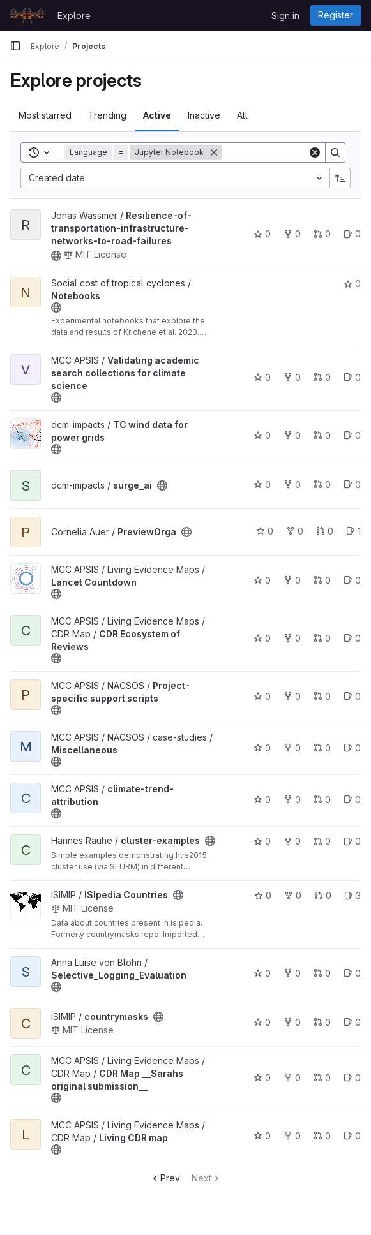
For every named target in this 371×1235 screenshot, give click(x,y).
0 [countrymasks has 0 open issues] (352, 1022)
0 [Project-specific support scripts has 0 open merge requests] (322, 696)
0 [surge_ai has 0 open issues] (352, 484)
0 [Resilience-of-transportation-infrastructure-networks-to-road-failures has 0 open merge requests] (322, 233)
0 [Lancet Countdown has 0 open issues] (352, 580)
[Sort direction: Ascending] (340, 178)
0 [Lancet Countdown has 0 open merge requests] (322, 580)
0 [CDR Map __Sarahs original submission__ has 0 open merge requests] (322, 1077)
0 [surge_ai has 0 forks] (292, 484)
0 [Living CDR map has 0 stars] (262, 1135)
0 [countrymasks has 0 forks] (292, 1022)
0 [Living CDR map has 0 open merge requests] (322, 1135)
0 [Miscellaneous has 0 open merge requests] (322, 748)
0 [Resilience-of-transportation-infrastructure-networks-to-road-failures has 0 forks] (292, 233)
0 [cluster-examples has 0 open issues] (352, 841)
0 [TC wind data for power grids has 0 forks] (292, 435)
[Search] (335, 152)
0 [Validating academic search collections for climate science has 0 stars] (262, 377)
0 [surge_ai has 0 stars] (262, 484)
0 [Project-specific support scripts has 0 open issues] (352, 696)
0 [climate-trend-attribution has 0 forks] (292, 799)
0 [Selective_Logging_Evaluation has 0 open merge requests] (322, 973)
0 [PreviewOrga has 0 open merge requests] (324, 531)
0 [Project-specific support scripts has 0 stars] (262, 696)
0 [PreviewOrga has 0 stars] (264, 531)
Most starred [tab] (45, 115)
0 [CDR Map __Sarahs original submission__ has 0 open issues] (352, 1077)
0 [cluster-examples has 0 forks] (292, 841)
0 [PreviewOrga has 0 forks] (294, 531)
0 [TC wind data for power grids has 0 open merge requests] (322, 435)
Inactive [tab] (204, 115)
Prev (165, 1177)
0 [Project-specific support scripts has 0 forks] (292, 696)
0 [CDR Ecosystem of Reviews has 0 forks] (292, 638)
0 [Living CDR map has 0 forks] (292, 1135)
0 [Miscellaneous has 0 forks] (292, 748)
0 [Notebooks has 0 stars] (352, 283)
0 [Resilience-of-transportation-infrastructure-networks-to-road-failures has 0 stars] (262, 233)
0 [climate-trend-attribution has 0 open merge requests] (322, 799)
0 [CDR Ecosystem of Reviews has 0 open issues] (352, 638)
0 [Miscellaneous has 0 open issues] (352, 748)
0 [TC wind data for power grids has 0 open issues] (352, 435)
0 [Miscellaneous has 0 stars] (262, 748)
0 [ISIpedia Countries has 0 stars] (262, 895)
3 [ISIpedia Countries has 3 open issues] (352, 895)
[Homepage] (27, 15)
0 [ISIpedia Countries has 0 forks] (292, 895)
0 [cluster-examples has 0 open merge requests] (322, 841)
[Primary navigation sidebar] (15, 46)
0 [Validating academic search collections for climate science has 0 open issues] (352, 377)
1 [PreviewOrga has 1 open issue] (353, 531)
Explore (74, 15)
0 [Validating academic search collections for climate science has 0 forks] (292, 377)
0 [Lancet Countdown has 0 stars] (262, 580)
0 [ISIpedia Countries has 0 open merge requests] (322, 895)
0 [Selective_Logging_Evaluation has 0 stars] (262, 973)
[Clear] (314, 152)
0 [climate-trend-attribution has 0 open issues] (352, 799)
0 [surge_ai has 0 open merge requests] (322, 484)
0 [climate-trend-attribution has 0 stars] (262, 799)
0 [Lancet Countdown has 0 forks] (292, 580)
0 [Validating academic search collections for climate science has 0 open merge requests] (322, 377)
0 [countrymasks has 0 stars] (262, 1022)
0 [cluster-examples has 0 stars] (262, 841)
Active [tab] (157, 115)
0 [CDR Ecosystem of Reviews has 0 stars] (262, 638)
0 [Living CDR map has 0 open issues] (352, 1135)
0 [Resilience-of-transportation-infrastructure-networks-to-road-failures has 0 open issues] (352, 233)
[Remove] (214, 152)
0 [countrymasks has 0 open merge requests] (322, 1022)
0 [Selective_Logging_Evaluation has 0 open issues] (352, 973)
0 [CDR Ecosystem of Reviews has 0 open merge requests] (322, 638)
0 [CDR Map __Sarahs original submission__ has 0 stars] (262, 1077)
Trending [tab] (107, 115)
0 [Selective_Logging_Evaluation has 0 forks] (292, 973)
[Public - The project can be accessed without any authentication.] (56, 256)
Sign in (285, 15)
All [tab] (242, 115)
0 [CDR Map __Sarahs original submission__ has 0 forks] (292, 1077)
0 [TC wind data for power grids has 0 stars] (262, 435)
